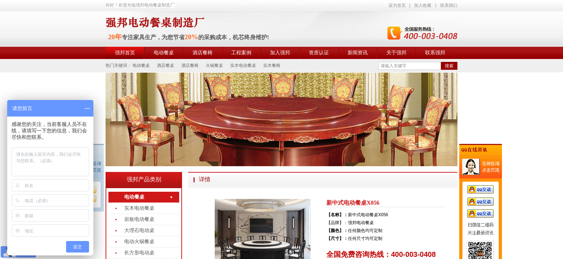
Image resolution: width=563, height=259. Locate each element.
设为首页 (397, 5)
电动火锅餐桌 (139, 241)
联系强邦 (435, 52)
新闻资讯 (358, 52)
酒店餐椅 (202, 52)
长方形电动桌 (139, 252)
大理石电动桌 (139, 230)
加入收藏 (422, 5)
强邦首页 (125, 52)
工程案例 (241, 52)
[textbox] (409, 66)
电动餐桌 (164, 52)
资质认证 (319, 52)
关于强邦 (396, 52)
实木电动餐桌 (139, 208)
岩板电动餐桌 (139, 219)
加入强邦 (280, 52)
